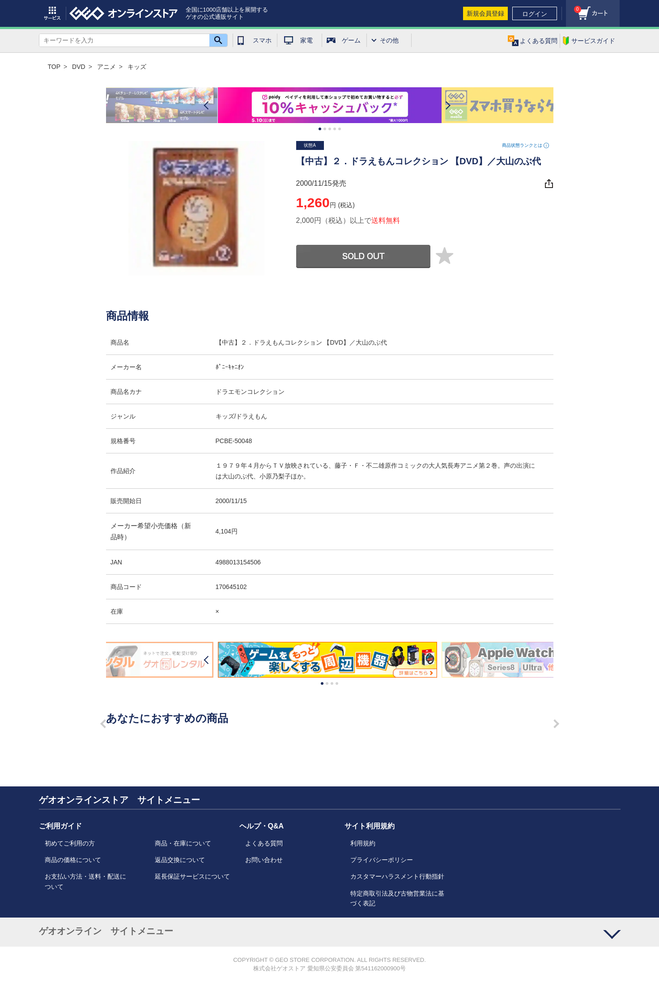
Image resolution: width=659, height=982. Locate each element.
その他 (389, 40)
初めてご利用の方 (70, 843)
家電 (306, 40)
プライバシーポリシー (381, 859)
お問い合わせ (264, 859)
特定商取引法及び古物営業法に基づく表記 (397, 898)
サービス (52, 13)
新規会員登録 (485, 13)
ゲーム (351, 40)
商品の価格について (73, 859)
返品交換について (180, 859)
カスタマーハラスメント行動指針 (397, 876)
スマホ (262, 40)
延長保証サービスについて (192, 876)
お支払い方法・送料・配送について (85, 881)
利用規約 (362, 843)
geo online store (123, 13)
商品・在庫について (183, 843)
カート (573, 7)
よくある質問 (264, 843)
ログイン (534, 13)
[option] (330, 105)
